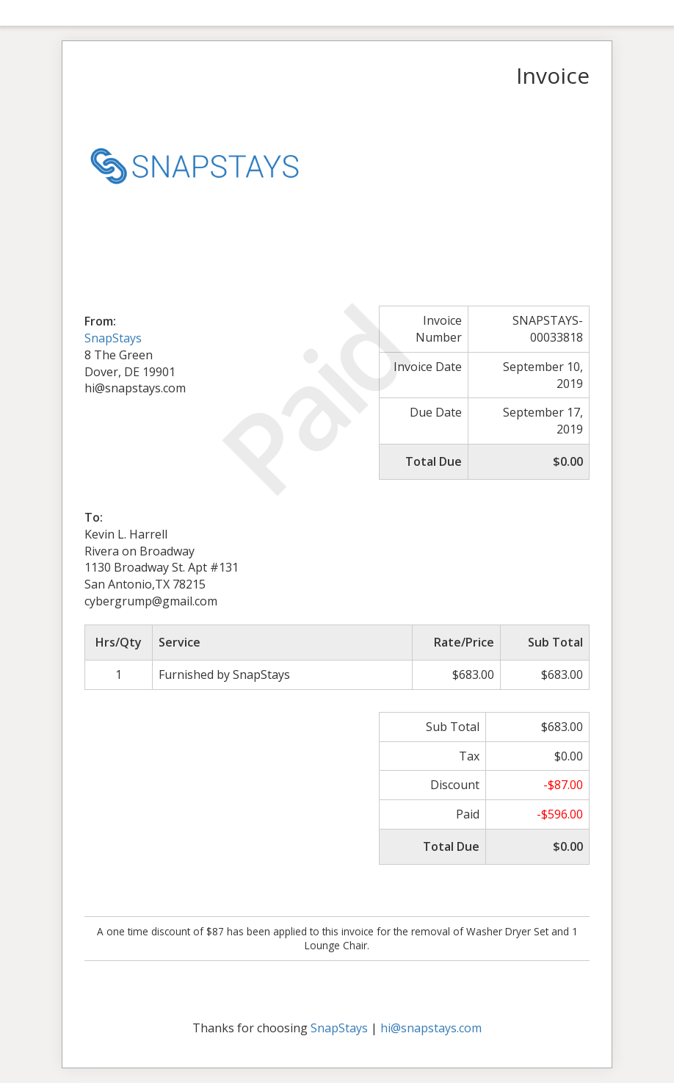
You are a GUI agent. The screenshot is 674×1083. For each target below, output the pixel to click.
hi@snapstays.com (431, 1028)
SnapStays (113, 338)
